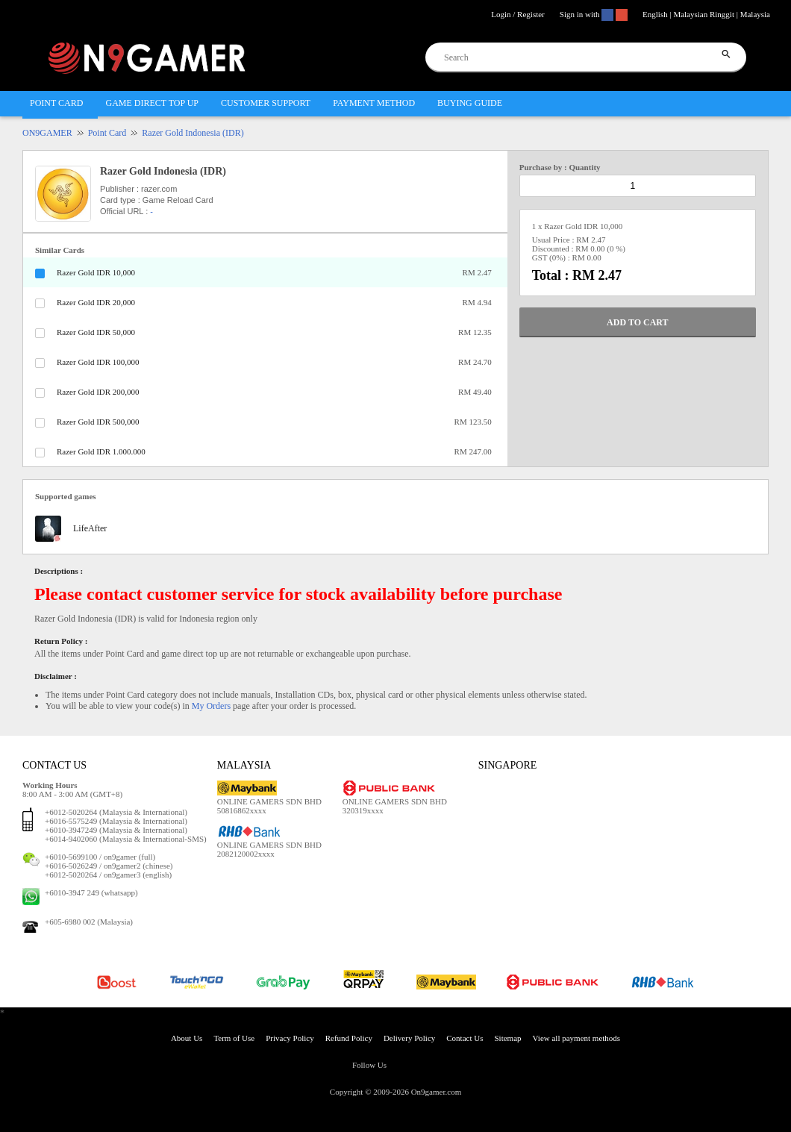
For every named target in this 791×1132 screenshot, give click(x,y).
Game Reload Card (178, 200)
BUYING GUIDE (469, 103)
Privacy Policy (289, 1038)
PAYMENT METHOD (374, 103)
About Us (186, 1038)
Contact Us (464, 1038)
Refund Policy (348, 1038)
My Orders (211, 706)
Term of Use (233, 1038)
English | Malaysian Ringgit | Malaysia (706, 14)
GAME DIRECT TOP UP (151, 103)
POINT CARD (56, 103)
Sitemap (507, 1038)
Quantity (584, 167)
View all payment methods (577, 1038)
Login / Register (518, 14)
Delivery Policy (409, 1038)
